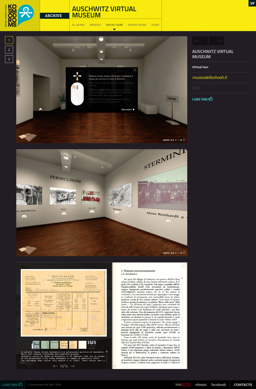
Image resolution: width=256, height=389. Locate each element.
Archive (53, 15)
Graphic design (137, 25)
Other (155, 25)
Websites (95, 25)
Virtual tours (114, 25)
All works (78, 25)
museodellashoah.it (209, 77)
